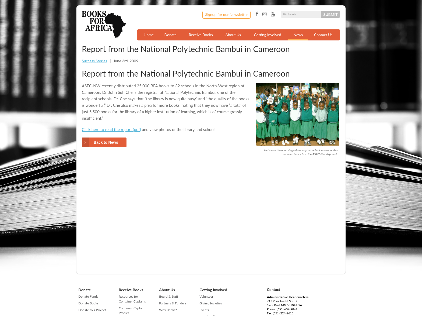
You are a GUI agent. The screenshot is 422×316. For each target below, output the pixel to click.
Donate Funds (88, 296)
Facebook (256, 14)
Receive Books (201, 34)
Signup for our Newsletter (226, 14)
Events (204, 310)
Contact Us (323, 34)
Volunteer (206, 296)
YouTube (273, 14)
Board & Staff (168, 296)
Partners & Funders (172, 303)
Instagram (264, 14)
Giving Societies (210, 303)
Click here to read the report (107, 129)
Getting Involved (267, 34)
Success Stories (94, 61)
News (298, 34)
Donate (170, 34)
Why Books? (168, 310)
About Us (233, 34)
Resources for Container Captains (132, 298)
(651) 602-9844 (287, 309)
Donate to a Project (92, 310)
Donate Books (88, 303)
